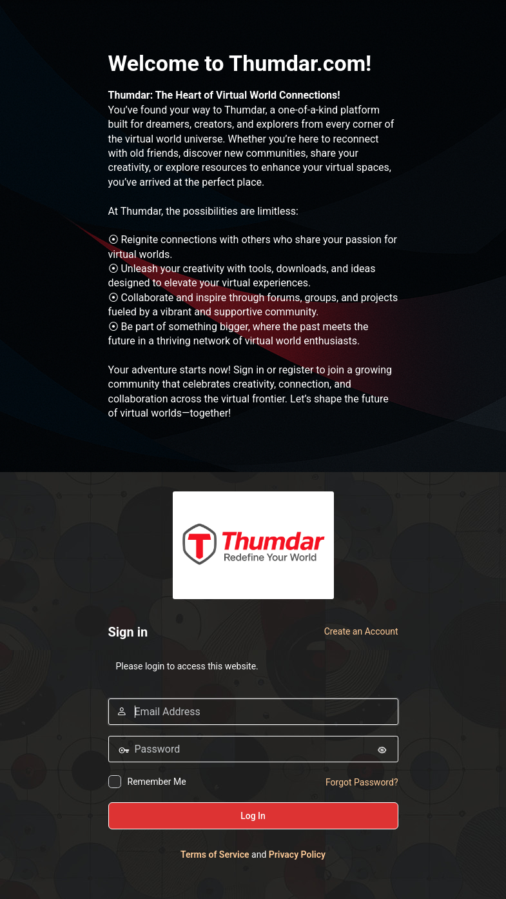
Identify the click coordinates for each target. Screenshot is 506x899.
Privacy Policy (297, 854)
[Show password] (385, 749)
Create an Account (361, 631)
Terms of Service (214, 854)
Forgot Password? (362, 782)
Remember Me (157, 781)
